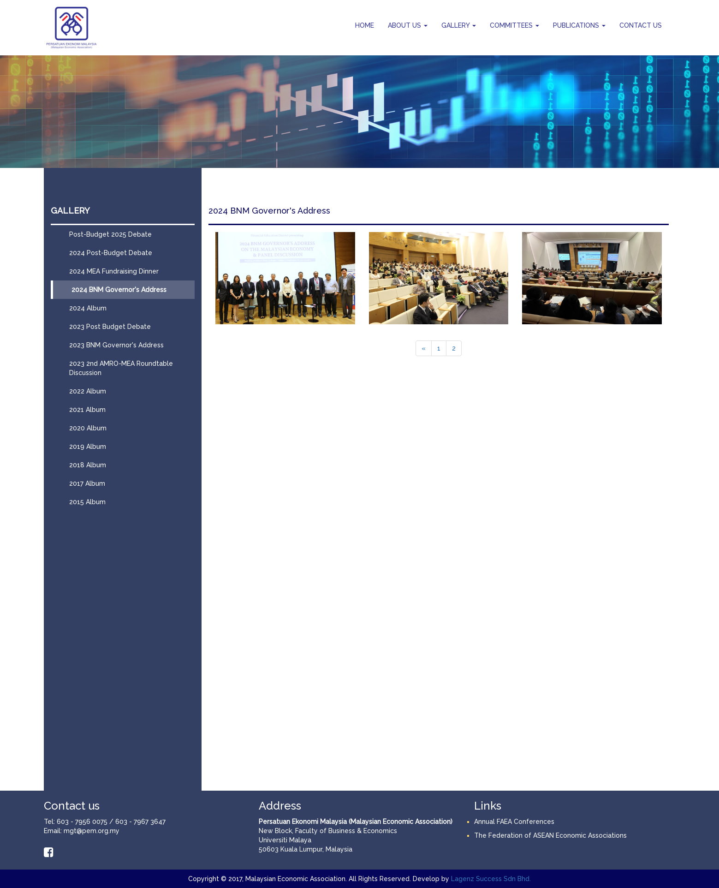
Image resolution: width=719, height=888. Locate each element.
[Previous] (424, 348)
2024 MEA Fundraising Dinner (114, 271)
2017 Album (87, 483)
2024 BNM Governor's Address (118, 289)
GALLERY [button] (458, 25)
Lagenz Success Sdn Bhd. (491, 878)
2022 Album (87, 391)
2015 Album (87, 502)
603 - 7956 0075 (82, 821)
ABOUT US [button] (408, 25)
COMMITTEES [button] (514, 25)
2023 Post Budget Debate (110, 326)
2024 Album (88, 308)
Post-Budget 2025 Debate (110, 234)
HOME (364, 25)
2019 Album (87, 446)
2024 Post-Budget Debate (110, 252)
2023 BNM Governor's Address (116, 345)
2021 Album (87, 409)
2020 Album (88, 428)
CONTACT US (640, 25)
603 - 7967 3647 (140, 821)
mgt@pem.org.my (91, 830)
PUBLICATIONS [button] (579, 25)
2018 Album (87, 465)
